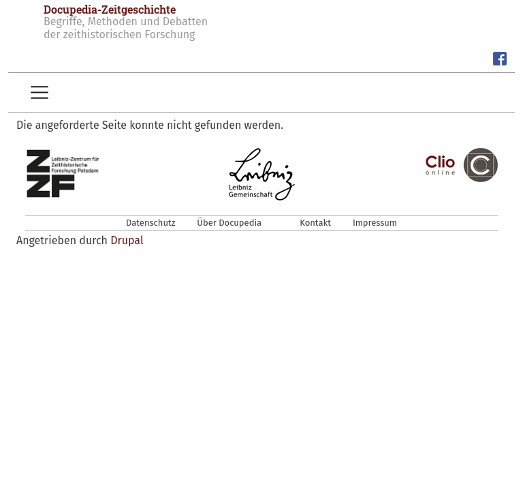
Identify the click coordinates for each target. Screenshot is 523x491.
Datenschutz (150, 223)
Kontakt (315, 223)
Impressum (375, 223)
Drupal (126, 240)
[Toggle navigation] (39, 92)
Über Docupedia (229, 223)
